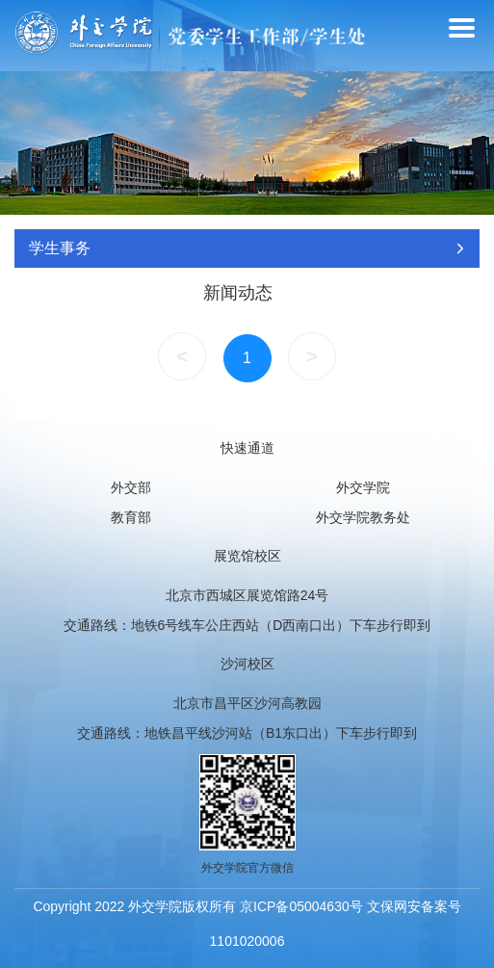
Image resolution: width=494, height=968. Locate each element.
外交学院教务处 (363, 517)
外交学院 (363, 487)
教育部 (131, 517)
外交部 (131, 487)
